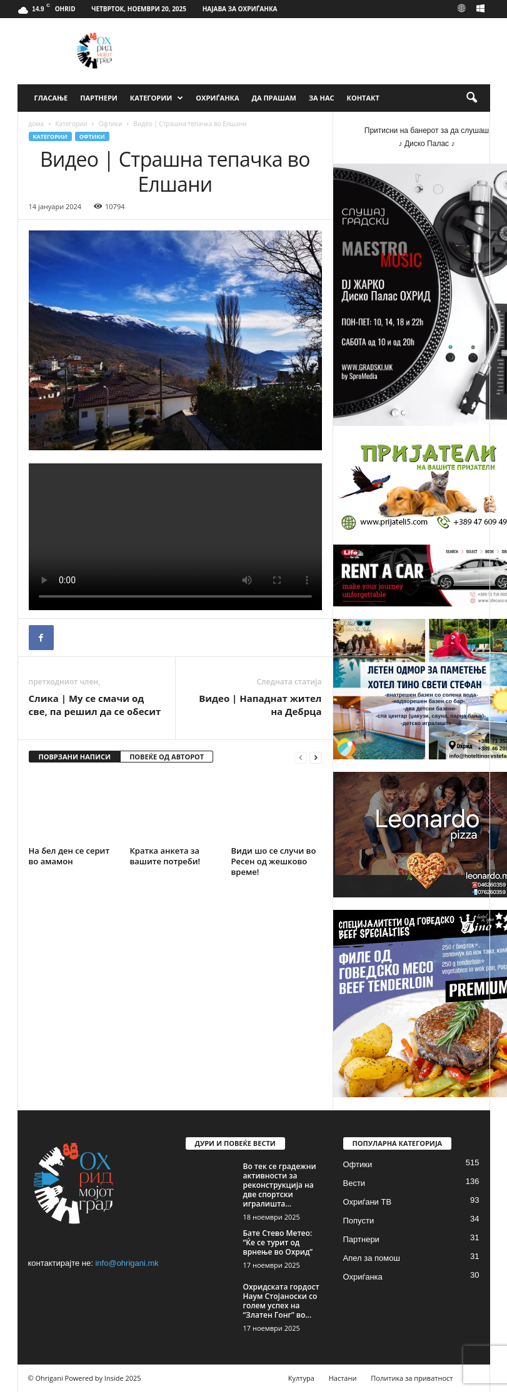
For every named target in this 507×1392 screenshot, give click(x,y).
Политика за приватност (412, 1378)
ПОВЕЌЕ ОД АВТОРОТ (166, 756)
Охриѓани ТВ (367, 1202)
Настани (343, 1378)
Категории (156, 98)
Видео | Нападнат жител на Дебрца (260, 705)
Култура (301, 1378)
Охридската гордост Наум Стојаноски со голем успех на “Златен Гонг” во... (281, 1300)
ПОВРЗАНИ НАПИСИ (75, 756)
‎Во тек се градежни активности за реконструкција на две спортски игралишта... (279, 1185)
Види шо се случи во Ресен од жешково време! (273, 861)
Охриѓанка (217, 97)
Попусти (358, 1220)
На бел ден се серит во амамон (69, 856)
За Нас (321, 97)
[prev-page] (300, 757)
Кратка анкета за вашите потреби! (165, 856)
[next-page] (315, 757)
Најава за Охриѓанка (240, 8)
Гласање (51, 97)
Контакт (363, 97)
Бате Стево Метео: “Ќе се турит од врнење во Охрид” (278, 1242)
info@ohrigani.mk (126, 1263)
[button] (471, 98)
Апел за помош (371, 1258)
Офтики (111, 123)
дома (36, 123)
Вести (354, 1183)
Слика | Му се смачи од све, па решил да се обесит (95, 705)
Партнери (99, 97)
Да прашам (274, 97)
